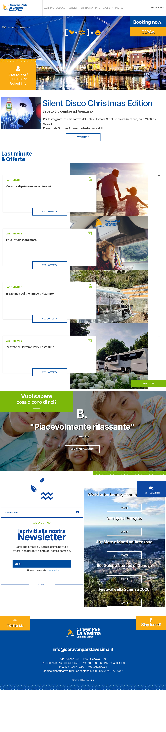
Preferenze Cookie (98, 709)
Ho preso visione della (43, 581)
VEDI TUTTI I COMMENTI (82, 462)
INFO (95, 8)
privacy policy (53, 581)
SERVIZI (74, 8)
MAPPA (113, 8)
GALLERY (103, 8)
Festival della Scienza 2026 (124, 626)
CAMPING (54, 8)
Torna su (15, 665)
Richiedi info (18, 82)
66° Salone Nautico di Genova (124, 597)
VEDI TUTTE (83, 136)
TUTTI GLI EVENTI (151, 501)
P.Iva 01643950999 (115, 705)
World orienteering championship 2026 (124, 507)
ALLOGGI (65, 8)
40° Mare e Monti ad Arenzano (124, 568)
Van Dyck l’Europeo (124, 539)
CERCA (147, 30)
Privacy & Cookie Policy (70, 709)
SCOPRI (124, 529)
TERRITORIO (85, 8)
